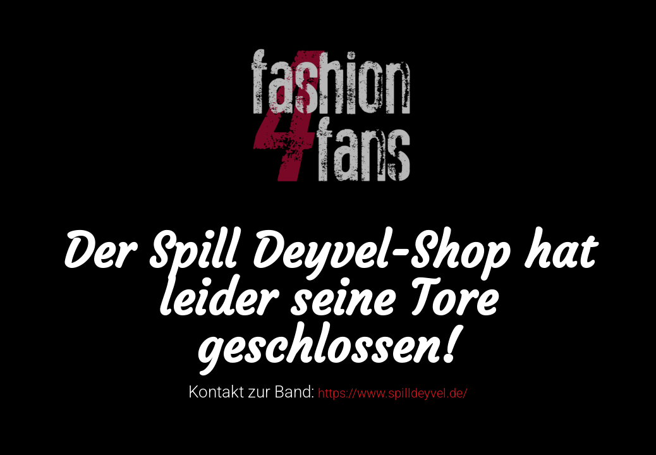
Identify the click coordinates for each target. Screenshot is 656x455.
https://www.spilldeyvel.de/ (393, 393)
